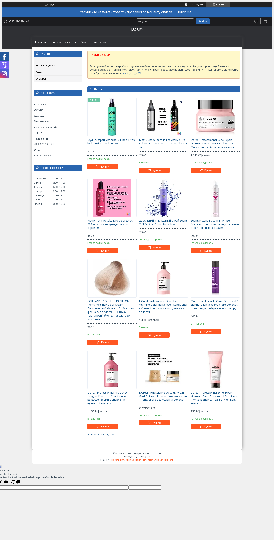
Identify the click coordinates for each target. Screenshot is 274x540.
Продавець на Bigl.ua (137, 456)
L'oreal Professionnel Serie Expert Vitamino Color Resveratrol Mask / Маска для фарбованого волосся (212, 143)
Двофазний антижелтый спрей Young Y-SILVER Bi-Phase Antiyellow (163, 222)
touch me (184, 12)
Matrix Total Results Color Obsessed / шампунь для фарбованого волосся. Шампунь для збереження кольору (214, 304)
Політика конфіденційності (158, 460)
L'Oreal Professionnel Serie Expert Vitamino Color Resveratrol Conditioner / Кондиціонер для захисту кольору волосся (163, 306)
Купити (105, 166)
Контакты (100, 42)
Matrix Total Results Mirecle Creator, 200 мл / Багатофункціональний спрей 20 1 (110, 224)
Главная (40, 42)
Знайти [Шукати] (203, 21)
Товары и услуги (62, 42)
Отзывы (41, 78)
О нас (84, 42)
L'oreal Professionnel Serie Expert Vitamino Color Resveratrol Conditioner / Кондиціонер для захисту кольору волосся (215, 398)
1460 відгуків (196, 4)
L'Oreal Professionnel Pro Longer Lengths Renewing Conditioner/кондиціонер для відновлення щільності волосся (108, 398)
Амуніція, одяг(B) (131, 73)
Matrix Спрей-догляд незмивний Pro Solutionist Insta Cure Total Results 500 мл (163, 143)
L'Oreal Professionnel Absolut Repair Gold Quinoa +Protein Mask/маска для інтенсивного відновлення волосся (163, 396)
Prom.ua (156, 453)
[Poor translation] (16, 482)
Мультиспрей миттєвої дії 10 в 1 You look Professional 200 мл (111, 141)
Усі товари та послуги (99, 434)
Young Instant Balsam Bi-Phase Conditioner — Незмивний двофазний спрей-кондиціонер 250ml (215, 224)
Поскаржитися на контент (126, 460)
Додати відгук (256, 21)
